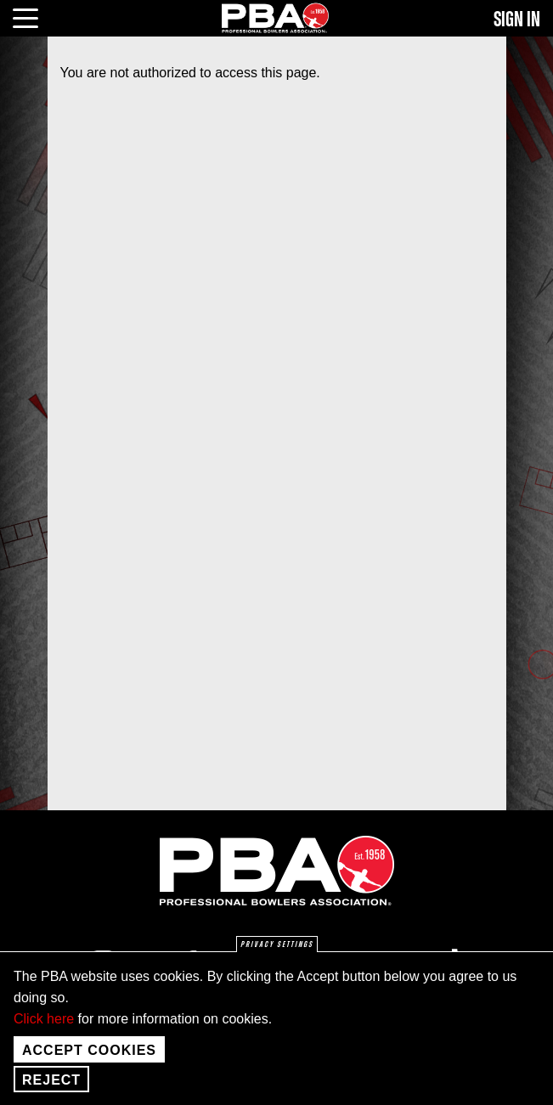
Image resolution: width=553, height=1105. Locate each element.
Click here (44, 1030)
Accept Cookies (89, 1061)
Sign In (517, 19)
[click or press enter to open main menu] (35, 16)
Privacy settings (276, 956)
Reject (51, 1091)
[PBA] (276, 17)
